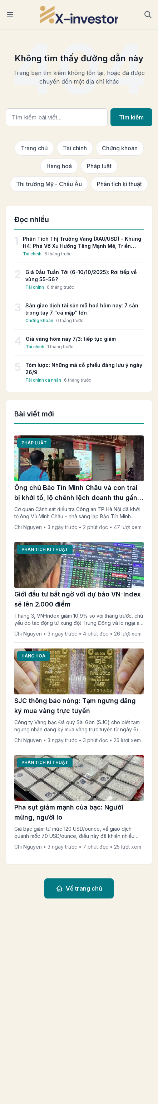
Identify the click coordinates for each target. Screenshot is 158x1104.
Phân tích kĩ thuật (119, 184)
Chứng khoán (120, 148)
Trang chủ (34, 148)
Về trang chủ (79, 888)
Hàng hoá (59, 166)
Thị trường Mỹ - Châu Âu (49, 184)
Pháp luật (99, 166)
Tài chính (75, 148)
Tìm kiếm (131, 117)
